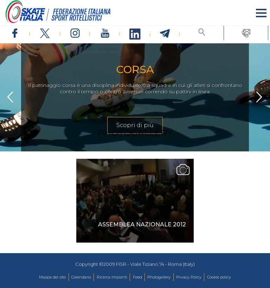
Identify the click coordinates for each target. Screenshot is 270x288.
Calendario (81, 277)
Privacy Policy (188, 277)
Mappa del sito (52, 277)
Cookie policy (219, 277)
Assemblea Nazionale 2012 (142, 224)
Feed (137, 277)
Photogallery (159, 277)
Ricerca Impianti (112, 277)
